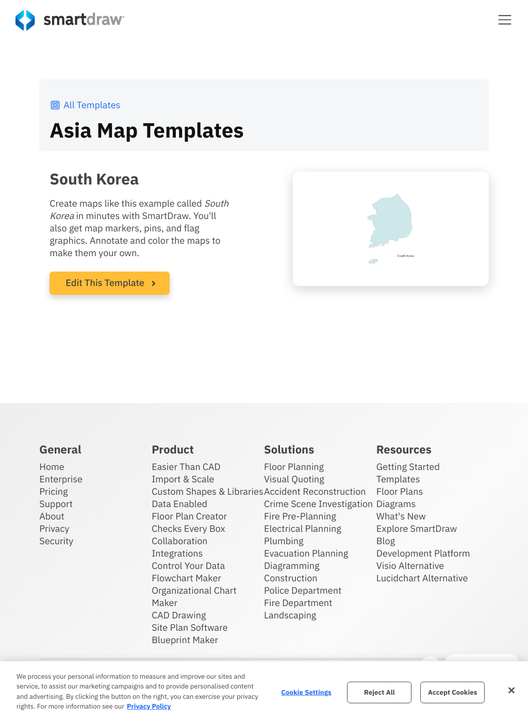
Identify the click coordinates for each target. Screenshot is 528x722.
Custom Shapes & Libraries (207, 491)
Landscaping (290, 615)
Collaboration (179, 541)
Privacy (54, 528)
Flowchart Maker (186, 578)
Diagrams (396, 504)
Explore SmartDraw (416, 528)
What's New (401, 516)
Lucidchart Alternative (422, 578)
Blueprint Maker (185, 640)
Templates (398, 479)
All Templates (85, 105)
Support (56, 504)
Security (56, 541)
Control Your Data (188, 566)
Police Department (302, 590)
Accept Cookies (452, 692)
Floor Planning (294, 467)
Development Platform (423, 553)
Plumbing (283, 541)
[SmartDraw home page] (69, 20)
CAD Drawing (179, 615)
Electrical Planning (302, 528)
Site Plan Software (189, 627)
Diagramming (292, 566)
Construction (290, 578)
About (51, 516)
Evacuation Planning (306, 553)
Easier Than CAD (186, 467)
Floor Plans (399, 491)
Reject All (379, 692)
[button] (505, 19)
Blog (385, 541)
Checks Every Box (188, 528)
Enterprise (60, 479)
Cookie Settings (307, 692)
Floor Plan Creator (189, 516)
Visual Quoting (294, 479)
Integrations (177, 553)
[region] (264, 691)
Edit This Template (104, 283)
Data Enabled (179, 504)
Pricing (53, 491)
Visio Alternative (410, 566)
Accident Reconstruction (315, 491)
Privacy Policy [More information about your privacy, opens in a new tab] (149, 706)
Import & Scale (183, 479)
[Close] (511, 690)
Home (51, 467)
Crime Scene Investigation (318, 504)
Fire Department (298, 603)
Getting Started (408, 467)
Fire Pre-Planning (300, 516)
